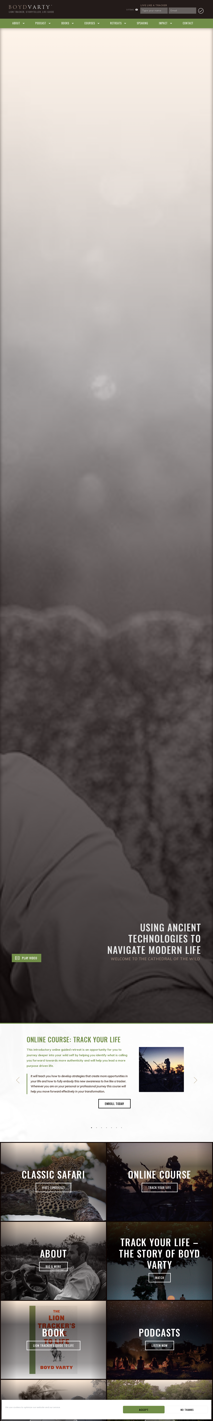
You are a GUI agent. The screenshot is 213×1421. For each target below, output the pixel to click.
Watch (159, 1278)
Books (65, 23)
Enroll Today (114, 1104)
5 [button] (111, 1127)
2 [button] (96, 1127)
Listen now (160, 1345)
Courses (89, 23)
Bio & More (53, 1266)
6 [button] (116, 1127)
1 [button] (91, 1127)
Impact (163, 23)
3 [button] (101, 1127)
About (16, 23)
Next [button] (195, 1080)
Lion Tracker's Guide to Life (53, 1345)
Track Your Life (159, 1187)
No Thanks (187, 1410)
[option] (106, 1078)
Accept (143, 1410)
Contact (188, 23)
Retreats (116, 23)
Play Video (29, 958)
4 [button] (106, 1127)
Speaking (142, 23)
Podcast (40, 23)
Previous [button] (18, 1080)
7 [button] (121, 1127)
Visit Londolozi (53, 1187)
